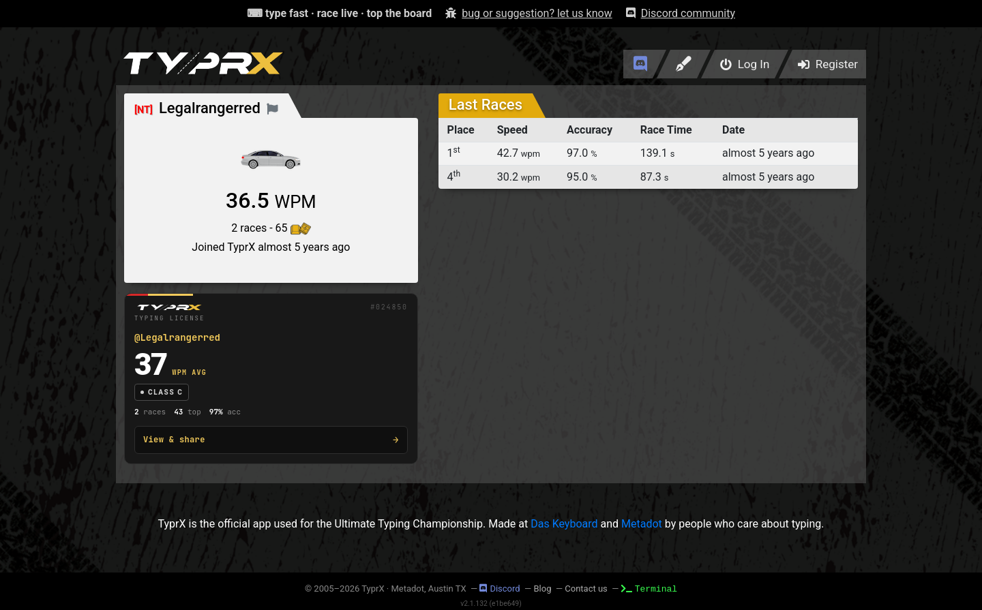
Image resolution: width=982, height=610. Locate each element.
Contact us (586, 588)
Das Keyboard (564, 523)
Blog (542, 588)
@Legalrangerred (177, 337)
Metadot (641, 523)
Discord (499, 588)
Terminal (649, 588)
